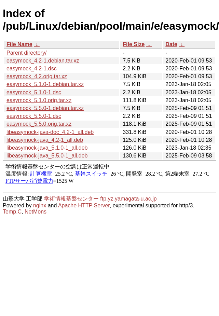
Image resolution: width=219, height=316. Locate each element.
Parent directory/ (26, 53)
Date (171, 44)
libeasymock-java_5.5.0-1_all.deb (46, 156)
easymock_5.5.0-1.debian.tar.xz (45, 108)
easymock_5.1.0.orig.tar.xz (38, 100)
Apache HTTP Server (84, 205)
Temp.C (12, 212)
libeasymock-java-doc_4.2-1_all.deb (50, 132)
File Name (19, 44)
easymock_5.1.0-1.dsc (33, 92)
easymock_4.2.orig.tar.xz (36, 76)
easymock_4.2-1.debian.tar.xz (42, 61)
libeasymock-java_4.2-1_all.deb (44, 140)
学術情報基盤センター (71, 199)
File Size (134, 44)
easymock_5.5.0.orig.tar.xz (38, 124)
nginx (39, 205)
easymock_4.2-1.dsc (31, 68)
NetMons (35, 212)
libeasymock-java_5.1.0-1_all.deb (46, 148)
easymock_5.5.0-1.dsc (33, 116)
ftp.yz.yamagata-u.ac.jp (128, 199)
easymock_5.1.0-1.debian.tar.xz (45, 84)
